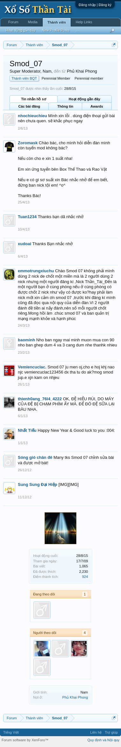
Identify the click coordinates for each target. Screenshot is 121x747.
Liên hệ (96, 732)
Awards (96, 106)
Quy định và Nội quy (104, 740)
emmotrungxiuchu (36, 270)
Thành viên (56, 22)
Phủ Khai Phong (75, 697)
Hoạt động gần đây (84, 99)
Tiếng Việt (11, 732)
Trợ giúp (111, 732)
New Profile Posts (56, 30)
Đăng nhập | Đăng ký (95, 5)
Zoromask (28, 142)
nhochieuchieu (32, 115)
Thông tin (65, 106)
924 (85, 577)
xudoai (24, 243)
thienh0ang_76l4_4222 (40, 398)
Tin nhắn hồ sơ (33, 99)
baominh (26, 340)
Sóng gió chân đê (35, 457)
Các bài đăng (29, 106)
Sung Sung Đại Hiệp (37, 484)
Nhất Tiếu (27, 430)
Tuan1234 (27, 216)
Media (33, 22)
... (77, 30)
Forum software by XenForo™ (25, 740)
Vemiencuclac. (32, 367)
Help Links (84, 22)
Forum (13, 22)
